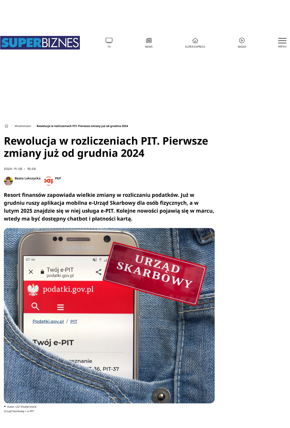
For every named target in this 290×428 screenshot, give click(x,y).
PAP (58, 178)
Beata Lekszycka (27, 178)
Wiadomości (23, 126)
